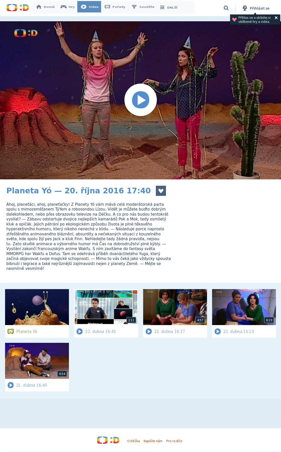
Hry (69, 8)
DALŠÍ (170, 8)
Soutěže (145, 8)
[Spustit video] (140, 100)
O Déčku (133, 441)
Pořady (117, 8)
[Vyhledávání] (226, 8)
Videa (91, 8)
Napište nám (153, 441)
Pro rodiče (174, 441)
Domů (47, 8)
